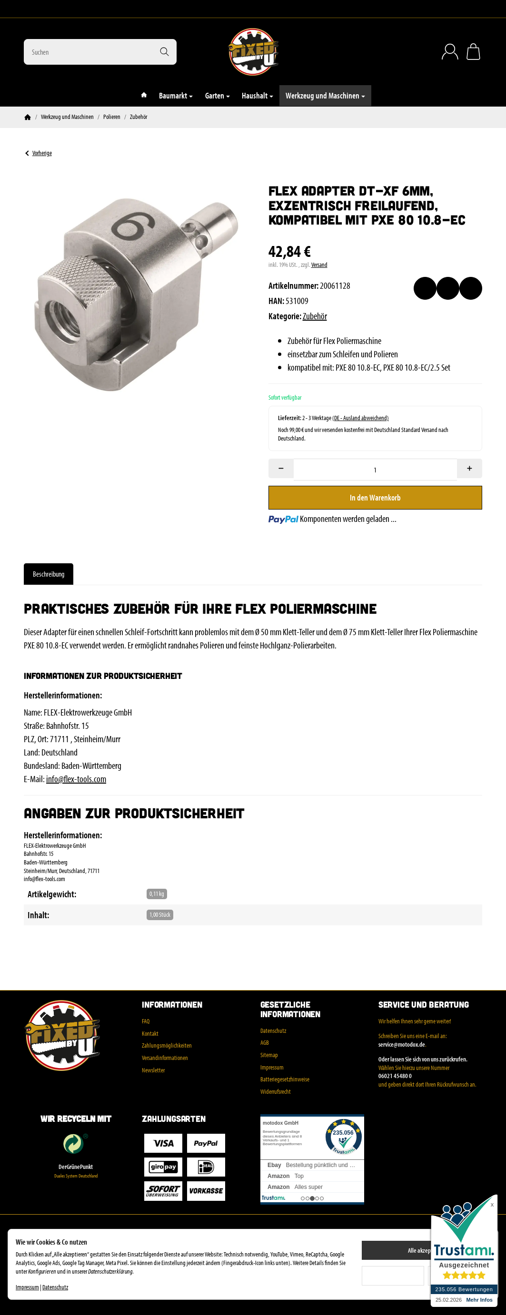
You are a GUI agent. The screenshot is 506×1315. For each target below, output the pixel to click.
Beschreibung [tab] (48, 574)
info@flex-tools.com (76, 779)
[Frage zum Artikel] (470, 288)
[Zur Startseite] (253, 52)
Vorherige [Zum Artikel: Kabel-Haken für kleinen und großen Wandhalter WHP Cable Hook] (38, 152)
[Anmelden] (450, 51)
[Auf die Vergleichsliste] (448, 288)
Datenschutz (55, 1287)
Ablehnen (393, 1275)
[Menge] (375, 470)
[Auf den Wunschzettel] (425, 288)
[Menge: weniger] (281, 468)
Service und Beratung (423, 1005)
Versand (319, 264)
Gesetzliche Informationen (290, 1009)
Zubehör (315, 316)
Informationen (172, 1005)
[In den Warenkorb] (375, 498)
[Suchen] (100, 52)
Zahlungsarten (173, 1119)
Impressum (27, 1287)
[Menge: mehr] (469, 468)
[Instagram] (27, 9)
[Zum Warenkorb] (473, 51)
